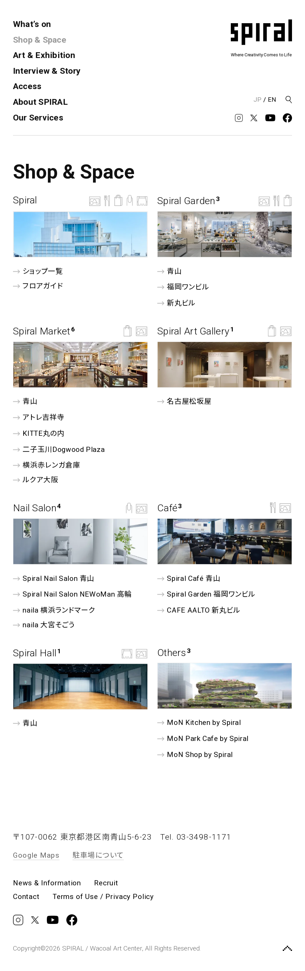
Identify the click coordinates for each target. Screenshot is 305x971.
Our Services (38, 118)
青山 (169, 271)
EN (272, 99)
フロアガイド (38, 286)
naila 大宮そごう (44, 625)
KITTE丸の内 (39, 434)
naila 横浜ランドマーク (54, 610)
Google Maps (36, 855)
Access (27, 86)
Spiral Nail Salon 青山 (53, 578)
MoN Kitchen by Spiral (199, 723)
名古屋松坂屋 (184, 401)
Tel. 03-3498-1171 (195, 837)
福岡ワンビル (183, 287)
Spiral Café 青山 (188, 578)
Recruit (106, 883)
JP (257, 99)
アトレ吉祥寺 (38, 418)
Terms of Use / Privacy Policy (103, 896)
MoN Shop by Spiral (195, 754)
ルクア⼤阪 (35, 480)
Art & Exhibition (44, 55)
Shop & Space (39, 40)
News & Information (47, 883)
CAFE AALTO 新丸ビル (198, 610)
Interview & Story (46, 71)
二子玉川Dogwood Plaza (59, 449)
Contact (26, 896)
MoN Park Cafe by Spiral (203, 739)
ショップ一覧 (38, 271)
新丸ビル (176, 303)
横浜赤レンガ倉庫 (46, 465)
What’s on (32, 24)
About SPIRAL (40, 102)
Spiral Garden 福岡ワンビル (206, 594)
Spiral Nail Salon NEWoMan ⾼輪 (72, 594)
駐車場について (98, 855)
